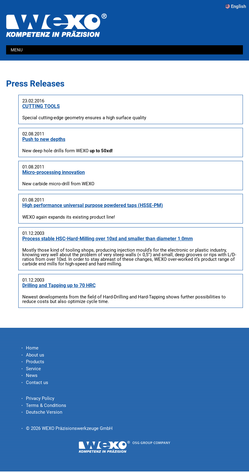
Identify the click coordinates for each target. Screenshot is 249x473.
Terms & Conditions (46, 405)
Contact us (37, 382)
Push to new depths (43, 139)
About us (35, 355)
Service (33, 368)
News (32, 375)
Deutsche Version (44, 412)
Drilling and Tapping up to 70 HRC (59, 285)
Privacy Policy (40, 398)
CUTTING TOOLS (41, 106)
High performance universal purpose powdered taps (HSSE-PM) (92, 205)
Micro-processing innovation (53, 172)
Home (32, 348)
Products (35, 361)
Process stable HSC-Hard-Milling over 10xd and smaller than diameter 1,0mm (107, 239)
